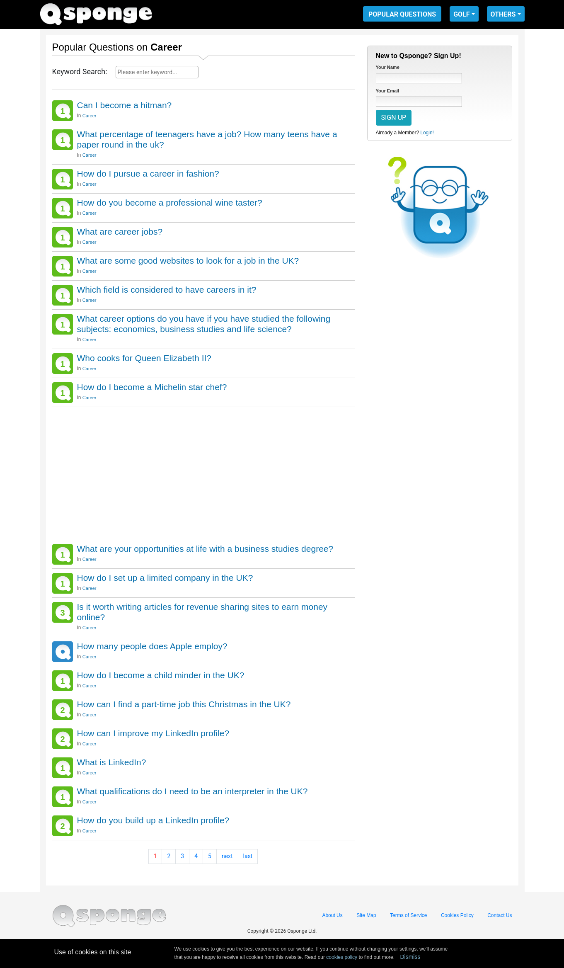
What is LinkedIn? (111, 762)
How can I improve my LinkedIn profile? (153, 733)
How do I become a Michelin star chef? (152, 387)
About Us (332, 915)
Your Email (387, 90)
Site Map (366, 915)
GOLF (461, 14)
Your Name (387, 67)
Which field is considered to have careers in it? (167, 289)
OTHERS (503, 14)
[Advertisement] (203, 473)
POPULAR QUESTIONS (402, 14)
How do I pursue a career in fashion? (148, 173)
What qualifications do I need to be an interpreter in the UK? (192, 791)
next (227, 856)
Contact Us (499, 915)
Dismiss (410, 956)
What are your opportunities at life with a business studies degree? (205, 548)
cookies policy (341, 957)
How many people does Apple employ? (152, 646)
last (248, 856)
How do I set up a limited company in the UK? (165, 577)
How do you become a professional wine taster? (169, 202)
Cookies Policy (457, 915)
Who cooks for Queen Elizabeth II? (144, 358)
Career (89, 115)
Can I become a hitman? (124, 105)
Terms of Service (408, 915)
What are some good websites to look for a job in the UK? (188, 260)
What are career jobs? (120, 231)
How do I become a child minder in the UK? (160, 675)
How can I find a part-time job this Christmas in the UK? (184, 704)
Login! (427, 133)
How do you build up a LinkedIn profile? (153, 820)
